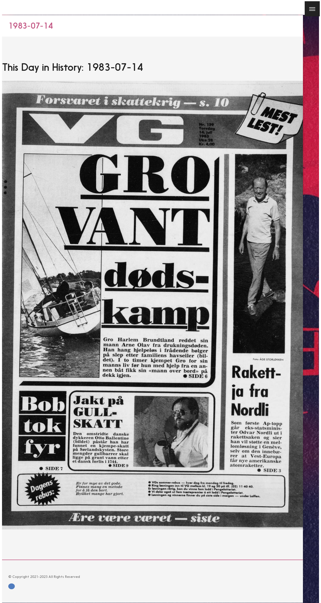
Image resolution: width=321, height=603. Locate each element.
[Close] (5, 5)
